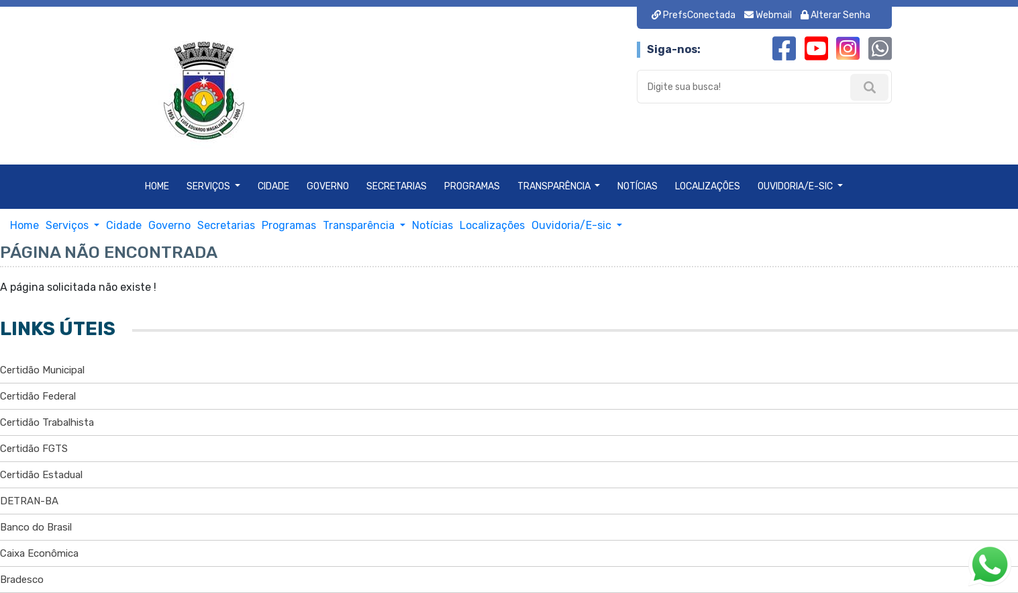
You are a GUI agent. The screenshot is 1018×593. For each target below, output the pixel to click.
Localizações (707, 186)
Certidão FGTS (34, 449)
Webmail (769, 15)
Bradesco (22, 580)
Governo (328, 186)
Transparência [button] (555, 186)
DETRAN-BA (29, 501)
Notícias (637, 186)
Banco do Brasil (36, 527)
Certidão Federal (38, 396)
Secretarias (396, 186)
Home (157, 186)
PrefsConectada (694, 15)
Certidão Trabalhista (47, 422)
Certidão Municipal (42, 370)
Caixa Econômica (39, 553)
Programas (472, 186)
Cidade (273, 186)
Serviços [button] (209, 186)
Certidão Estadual (41, 475)
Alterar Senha (835, 15)
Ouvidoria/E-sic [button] (796, 186)
